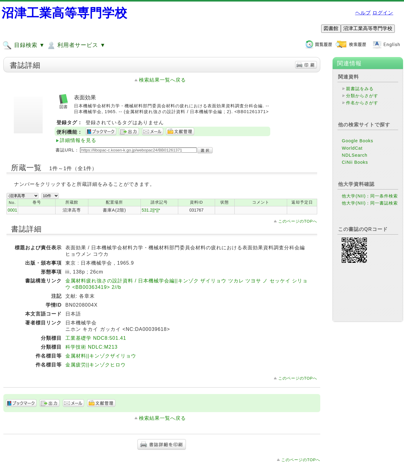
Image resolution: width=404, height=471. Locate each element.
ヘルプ (363, 12)
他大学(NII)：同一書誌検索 (370, 203)
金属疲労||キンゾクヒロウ (95, 364)
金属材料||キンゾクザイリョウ (100, 355)
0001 (12, 210)
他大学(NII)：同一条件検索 (370, 195)
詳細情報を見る (78, 140)
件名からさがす (362, 102)
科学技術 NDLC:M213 (91, 347)
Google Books (357, 140)
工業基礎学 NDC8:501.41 (95, 338)
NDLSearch (354, 155)
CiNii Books (355, 162)
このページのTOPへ (297, 221)
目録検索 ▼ (23, 45)
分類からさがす (362, 95)
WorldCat (352, 148)
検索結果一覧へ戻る (162, 79)
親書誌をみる (360, 88)
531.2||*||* (151, 210)
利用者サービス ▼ (76, 45)
